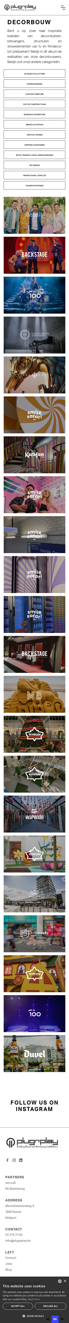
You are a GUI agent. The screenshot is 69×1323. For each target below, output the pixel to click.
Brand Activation (34, 125)
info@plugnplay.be (18, 1240)
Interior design (34, 84)
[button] (63, 7)
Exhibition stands (34, 186)
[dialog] (34, 1300)
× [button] (64, 1281)
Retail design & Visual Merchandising (34, 155)
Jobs (8, 1263)
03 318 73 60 (13, 1234)
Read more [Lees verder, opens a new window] (34, 1299)
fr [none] (61, 1319)
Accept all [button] (18, 1306)
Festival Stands (35, 135)
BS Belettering (15, 1188)
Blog (8, 1269)
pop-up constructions (34, 104)
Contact (10, 1257)
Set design (34, 165)
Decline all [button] (50, 1306)
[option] (48, 1319)
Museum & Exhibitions (34, 115)
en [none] (55, 1319)
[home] (31, 7)
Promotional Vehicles (34, 175)
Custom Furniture (34, 94)
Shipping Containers (34, 145)
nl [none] (48, 1319)
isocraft (10, 1182)
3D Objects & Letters (34, 74)
